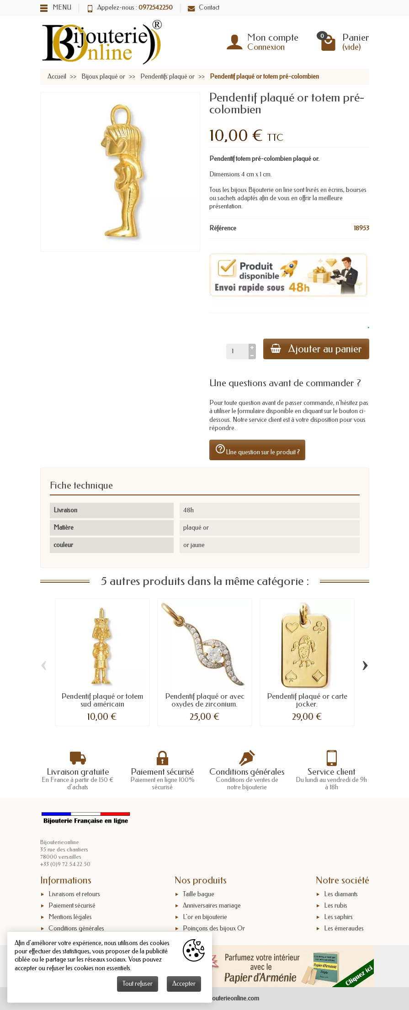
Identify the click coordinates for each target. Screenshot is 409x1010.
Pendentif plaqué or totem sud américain (102, 700)
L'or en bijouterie (205, 917)
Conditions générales (76, 928)
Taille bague (198, 894)
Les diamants (341, 894)
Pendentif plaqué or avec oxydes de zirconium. (204, 700)
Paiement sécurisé (72, 905)
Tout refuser (137, 984)
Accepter (184, 984)
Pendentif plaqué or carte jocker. (307, 700)
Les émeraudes (344, 928)
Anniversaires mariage (212, 905)
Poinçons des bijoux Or (214, 928)
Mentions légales (70, 917)
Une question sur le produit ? (257, 449)
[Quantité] (237, 351)
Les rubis (335, 905)
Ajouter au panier (316, 349)
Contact (203, 7)
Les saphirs (338, 917)
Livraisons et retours (74, 894)
